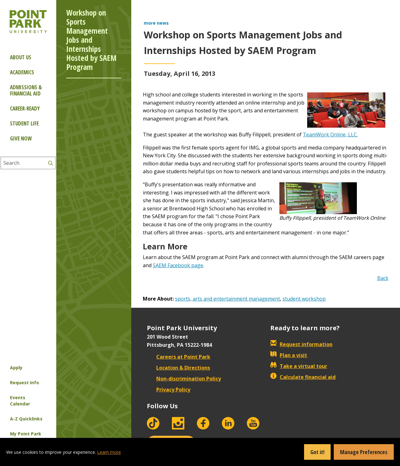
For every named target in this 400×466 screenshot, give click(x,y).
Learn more (109, 452)
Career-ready (25, 108)
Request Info (24, 382)
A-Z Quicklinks (26, 419)
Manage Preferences (364, 452)
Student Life (24, 123)
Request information (301, 344)
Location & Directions (178, 367)
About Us (20, 57)
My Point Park (25, 434)
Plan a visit (288, 355)
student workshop (304, 298)
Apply (16, 367)
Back (382, 278)
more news (156, 23)
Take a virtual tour (298, 366)
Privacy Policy (168, 389)
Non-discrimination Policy (184, 378)
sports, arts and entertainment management (227, 298)
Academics (22, 72)
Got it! (317, 452)
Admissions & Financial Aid (26, 90)
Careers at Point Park (178, 356)
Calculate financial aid (303, 377)
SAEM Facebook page (178, 265)
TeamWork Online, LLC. (330, 134)
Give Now (21, 138)
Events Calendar (20, 401)
